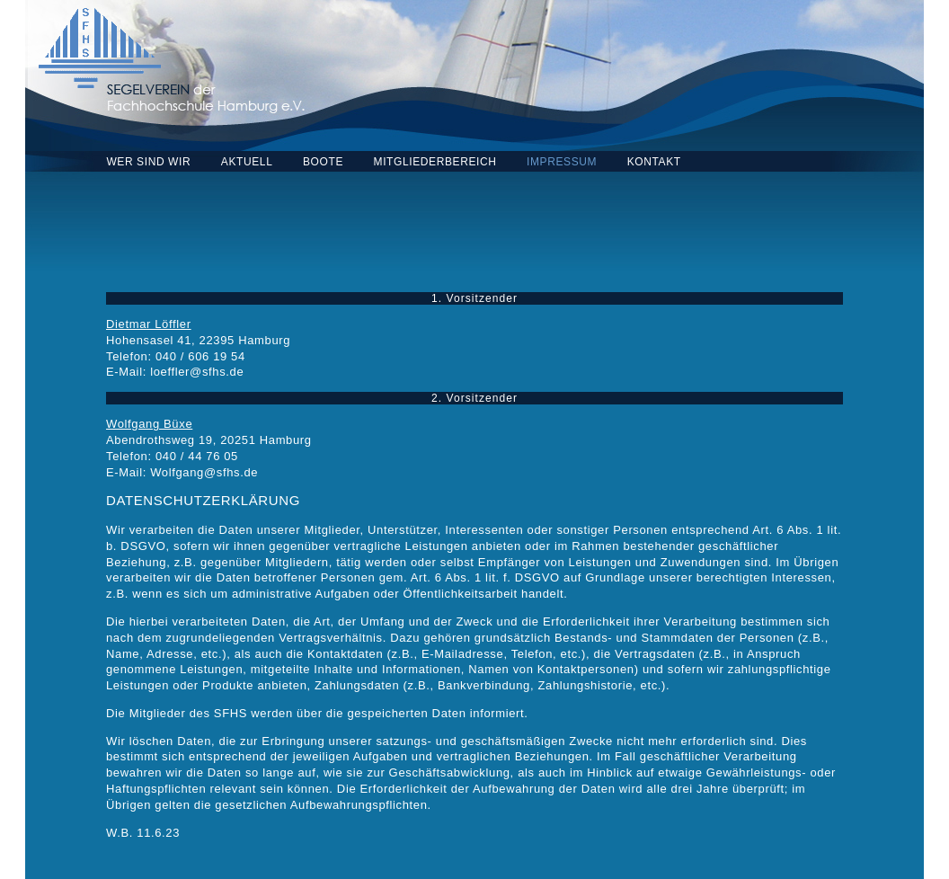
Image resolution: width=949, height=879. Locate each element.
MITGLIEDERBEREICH (435, 161)
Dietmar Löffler (148, 324)
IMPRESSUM (562, 161)
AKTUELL (247, 161)
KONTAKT (654, 161)
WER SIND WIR (148, 161)
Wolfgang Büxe (149, 424)
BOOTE (323, 161)
